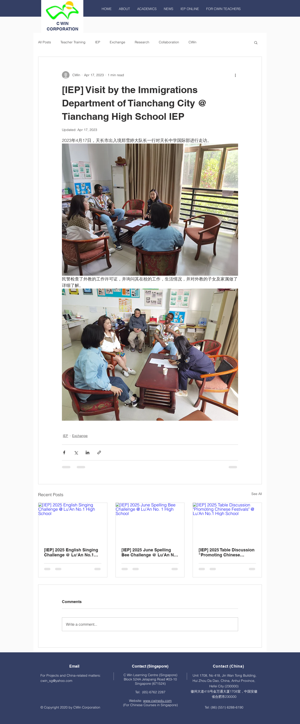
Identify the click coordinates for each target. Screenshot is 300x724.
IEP (97, 42)
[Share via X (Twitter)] (76, 452)
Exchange (117, 42)
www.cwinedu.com (157, 701)
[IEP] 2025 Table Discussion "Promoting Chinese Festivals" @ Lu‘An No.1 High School (227, 552)
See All (256, 494)
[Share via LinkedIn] (87, 452)
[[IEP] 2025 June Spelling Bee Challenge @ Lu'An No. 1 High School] (150, 522)
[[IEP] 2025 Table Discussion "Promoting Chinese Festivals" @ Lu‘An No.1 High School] (227, 522)
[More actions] (235, 75)
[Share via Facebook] (64, 452)
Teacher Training (72, 42)
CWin (192, 42)
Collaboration (169, 42)
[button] (256, 42)
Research (142, 42)
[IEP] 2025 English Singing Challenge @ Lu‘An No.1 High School (71, 552)
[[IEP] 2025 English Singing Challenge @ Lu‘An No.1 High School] (72, 522)
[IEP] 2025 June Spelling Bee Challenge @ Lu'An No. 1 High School (149, 552)
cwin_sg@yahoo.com (56, 681)
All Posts (44, 42)
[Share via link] (99, 452)
